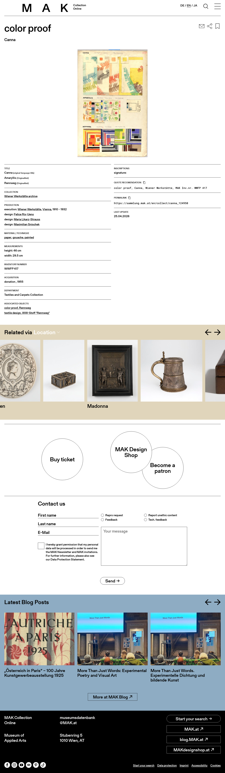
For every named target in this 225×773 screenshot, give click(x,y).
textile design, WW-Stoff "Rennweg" (27, 313)
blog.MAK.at (194, 739)
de (182, 5)
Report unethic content (162, 515)
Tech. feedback (157, 519)
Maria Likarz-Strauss (27, 219)
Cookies (215, 765)
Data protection (167, 765)
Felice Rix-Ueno (24, 214)
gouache (18, 237)
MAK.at (193, 729)
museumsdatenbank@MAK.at (77, 720)
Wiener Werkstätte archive (20, 196)
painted (29, 237)
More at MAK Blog (112, 697)
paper (7, 237)
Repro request (114, 515)
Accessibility (199, 765)
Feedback (111, 519)
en (189, 5)
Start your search (194, 719)
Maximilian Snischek (26, 224)
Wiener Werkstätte (29, 209)
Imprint (184, 765)
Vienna (46, 209)
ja (195, 5)
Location (45, 332)
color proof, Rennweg (17, 308)
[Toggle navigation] (217, 7)
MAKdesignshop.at (193, 750)
